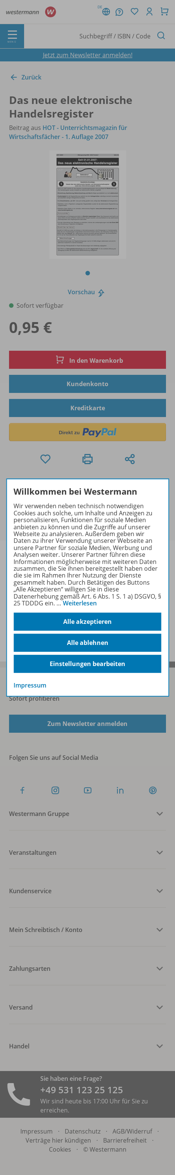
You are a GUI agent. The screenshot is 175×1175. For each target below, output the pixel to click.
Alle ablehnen (87, 643)
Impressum (30, 685)
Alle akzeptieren (87, 621)
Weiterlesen (80, 603)
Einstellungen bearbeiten (87, 664)
